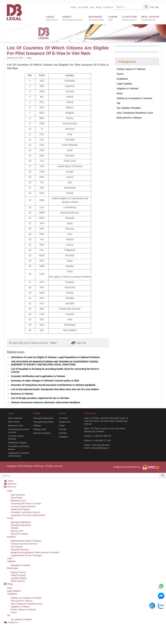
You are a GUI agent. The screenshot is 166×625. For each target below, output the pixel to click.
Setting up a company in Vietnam (134, 98)
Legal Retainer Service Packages (26, 555)
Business (11, 537)
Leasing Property (19, 578)
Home (73, 7)
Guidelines (122, 78)
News (29, 58)
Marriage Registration (43, 418)
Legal (9, 490)
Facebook (63, 418)
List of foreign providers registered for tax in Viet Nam (40, 398)
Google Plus (64, 422)
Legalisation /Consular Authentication (18, 454)
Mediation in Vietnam (20, 565)
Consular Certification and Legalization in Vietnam (38, 376)
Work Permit (13, 422)
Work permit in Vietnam (129, 117)
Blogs (98, 7)
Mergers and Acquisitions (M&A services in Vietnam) (35, 552)
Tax (118, 103)
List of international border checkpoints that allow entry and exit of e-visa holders (55, 389)
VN (151, 7)
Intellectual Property (17, 442)
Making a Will (39, 429)
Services (10, 486)
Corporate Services (20, 549)
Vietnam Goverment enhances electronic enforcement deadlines (45, 402)
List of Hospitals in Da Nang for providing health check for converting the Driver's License (55, 370)
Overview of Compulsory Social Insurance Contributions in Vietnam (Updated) (53, 385)
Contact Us (11, 622)
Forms (120, 73)
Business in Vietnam (22, 393)
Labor (9, 558)
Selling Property (18, 575)
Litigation (11, 561)
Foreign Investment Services (24, 543)
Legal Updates (124, 83)
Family (10, 518)
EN (156, 7)
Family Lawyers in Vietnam (131, 69)
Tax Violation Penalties (129, 107)
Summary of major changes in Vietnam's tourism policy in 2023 (45, 380)
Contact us (108, 7)
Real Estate (12, 568)
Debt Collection (15, 418)
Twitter (53, 343)
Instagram (63, 437)
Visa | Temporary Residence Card (135, 112)
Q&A (92, 7)
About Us (10, 484)
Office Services (18, 581)
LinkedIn (63, 433)
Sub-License (16, 546)
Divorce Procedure (42, 433)
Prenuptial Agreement (43, 422)
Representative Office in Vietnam (26, 541)
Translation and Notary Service (18, 447)
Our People (83, 7)
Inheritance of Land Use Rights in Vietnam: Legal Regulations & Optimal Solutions (55, 357)
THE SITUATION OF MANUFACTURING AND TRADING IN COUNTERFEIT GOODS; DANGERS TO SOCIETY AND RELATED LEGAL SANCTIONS (55, 363)
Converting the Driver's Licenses (18, 430)
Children (37, 425)
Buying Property (18, 572)
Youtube (62, 429)
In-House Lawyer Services (16, 437)
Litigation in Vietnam (127, 88)
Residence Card (15, 425)
